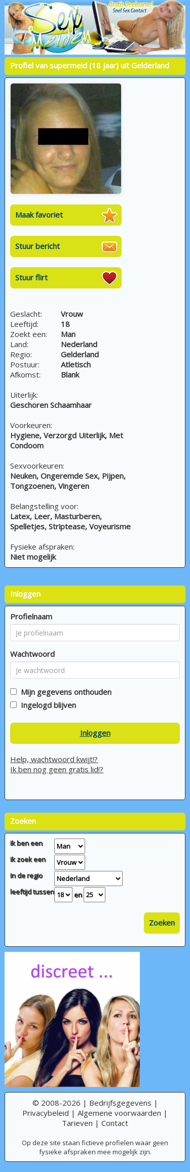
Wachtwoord (32, 654)
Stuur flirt (31, 277)
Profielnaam (31, 616)
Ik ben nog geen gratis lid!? (56, 769)
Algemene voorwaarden (119, 1113)
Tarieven (77, 1123)
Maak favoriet (39, 215)
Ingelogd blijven (46, 705)
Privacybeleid (45, 1113)
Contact (114, 1123)
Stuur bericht (37, 246)
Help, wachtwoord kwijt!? (54, 759)
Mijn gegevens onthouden (64, 692)
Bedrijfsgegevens (120, 1103)
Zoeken (162, 922)
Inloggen (95, 733)
